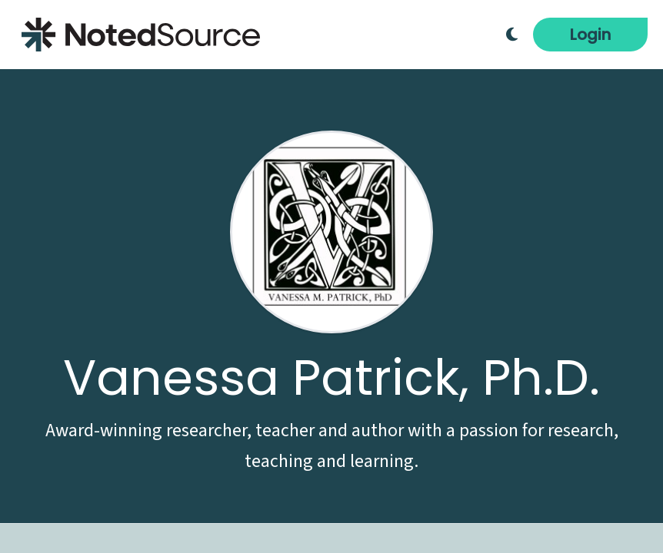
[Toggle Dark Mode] (512, 34)
